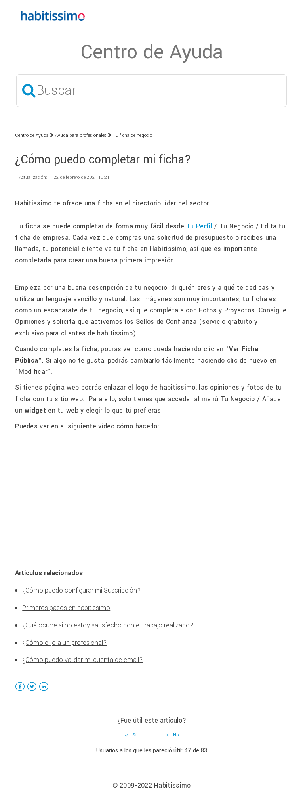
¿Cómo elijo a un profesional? (64, 642)
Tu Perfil (199, 226)
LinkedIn (44, 691)
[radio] (131, 735)
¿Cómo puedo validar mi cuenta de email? (82, 659)
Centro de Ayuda (32, 135)
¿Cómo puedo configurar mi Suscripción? (81, 590)
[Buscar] (151, 90)
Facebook (20, 691)
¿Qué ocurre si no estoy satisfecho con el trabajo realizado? (107, 625)
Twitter (32, 691)
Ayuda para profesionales (81, 135)
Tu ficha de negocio (132, 135)
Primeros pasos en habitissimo (66, 607)
